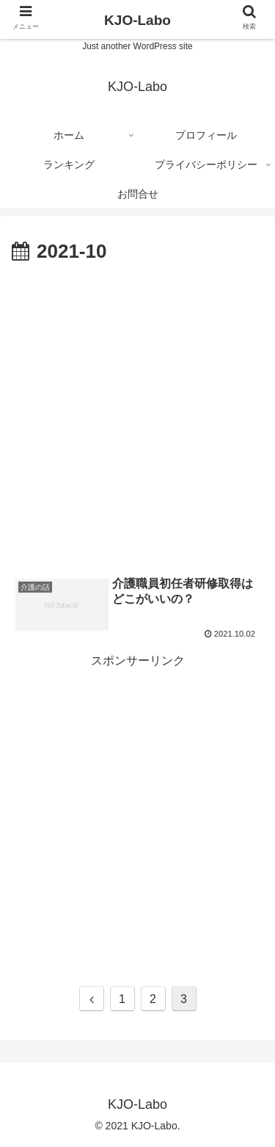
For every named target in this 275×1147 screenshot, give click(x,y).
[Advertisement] (137, 413)
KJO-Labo (137, 20)
